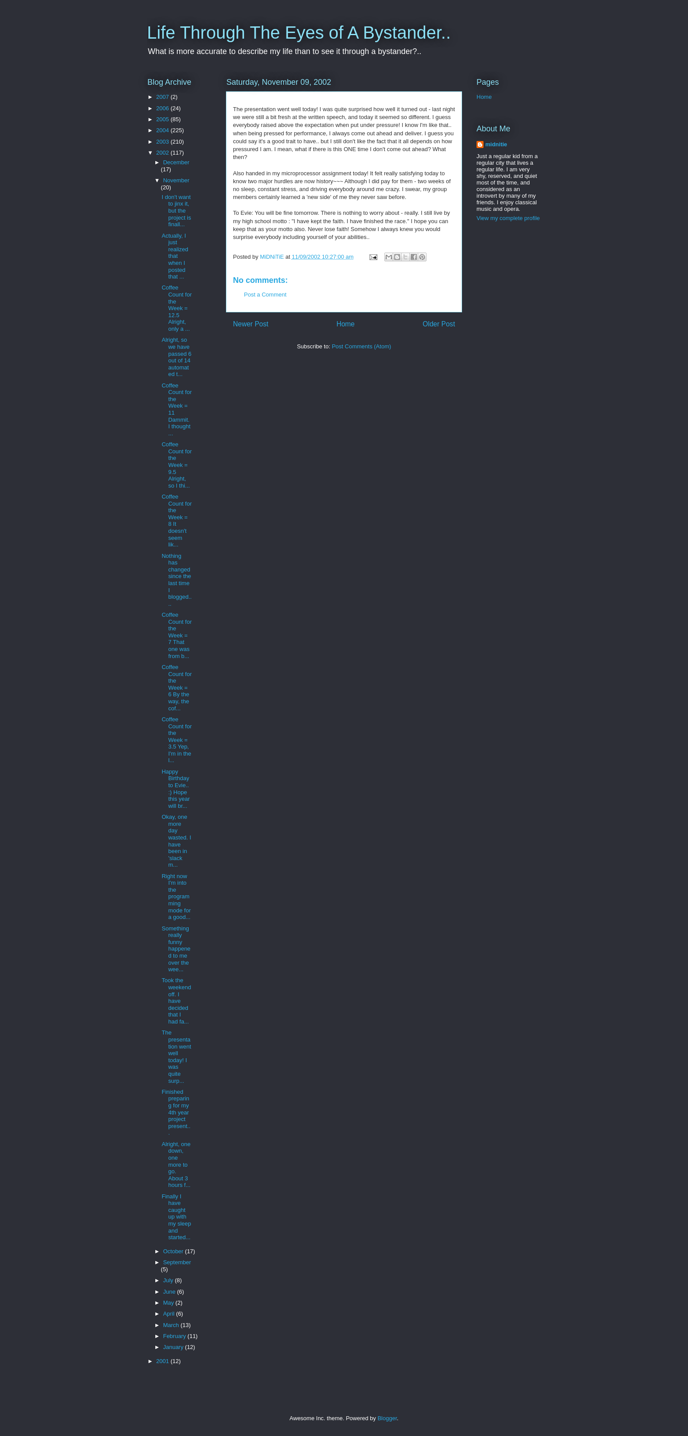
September (177, 1262)
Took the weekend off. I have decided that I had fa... (176, 1001)
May (169, 1302)
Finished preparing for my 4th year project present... (175, 1112)
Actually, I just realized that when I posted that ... (174, 256)
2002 (163, 152)
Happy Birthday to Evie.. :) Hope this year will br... (175, 788)
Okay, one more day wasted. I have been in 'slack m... (176, 841)
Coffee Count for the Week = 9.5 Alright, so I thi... (176, 465)
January (174, 1347)
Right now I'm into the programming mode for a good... (175, 897)
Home (346, 324)
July (169, 1280)
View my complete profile (508, 218)
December (176, 162)
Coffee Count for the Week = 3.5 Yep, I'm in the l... (176, 740)
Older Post (439, 324)
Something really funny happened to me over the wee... (175, 949)
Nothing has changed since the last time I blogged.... (176, 580)
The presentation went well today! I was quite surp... (176, 1056)
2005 (163, 119)
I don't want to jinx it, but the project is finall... (176, 211)
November (176, 180)
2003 (163, 141)
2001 (163, 1361)
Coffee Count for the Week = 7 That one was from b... (176, 635)
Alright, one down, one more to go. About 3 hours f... (175, 1165)
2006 (163, 108)
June (170, 1291)
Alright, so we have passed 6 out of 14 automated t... (176, 356)
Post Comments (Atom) (361, 346)
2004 (163, 130)
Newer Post (251, 324)
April (169, 1313)
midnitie (496, 144)
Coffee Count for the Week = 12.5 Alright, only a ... (176, 308)
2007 (163, 97)
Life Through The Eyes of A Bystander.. (299, 32)
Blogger (387, 1418)
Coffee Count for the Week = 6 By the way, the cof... (176, 688)
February (175, 1336)
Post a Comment (265, 294)
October (174, 1251)
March (172, 1325)
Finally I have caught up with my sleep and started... (176, 1217)
